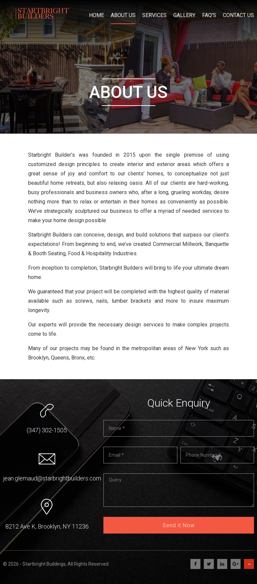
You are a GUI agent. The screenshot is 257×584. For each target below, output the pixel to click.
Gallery (184, 13)
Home (96, 13)
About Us (123, 13)
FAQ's (209, 13)
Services (154, 13)
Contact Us (238, 13)
